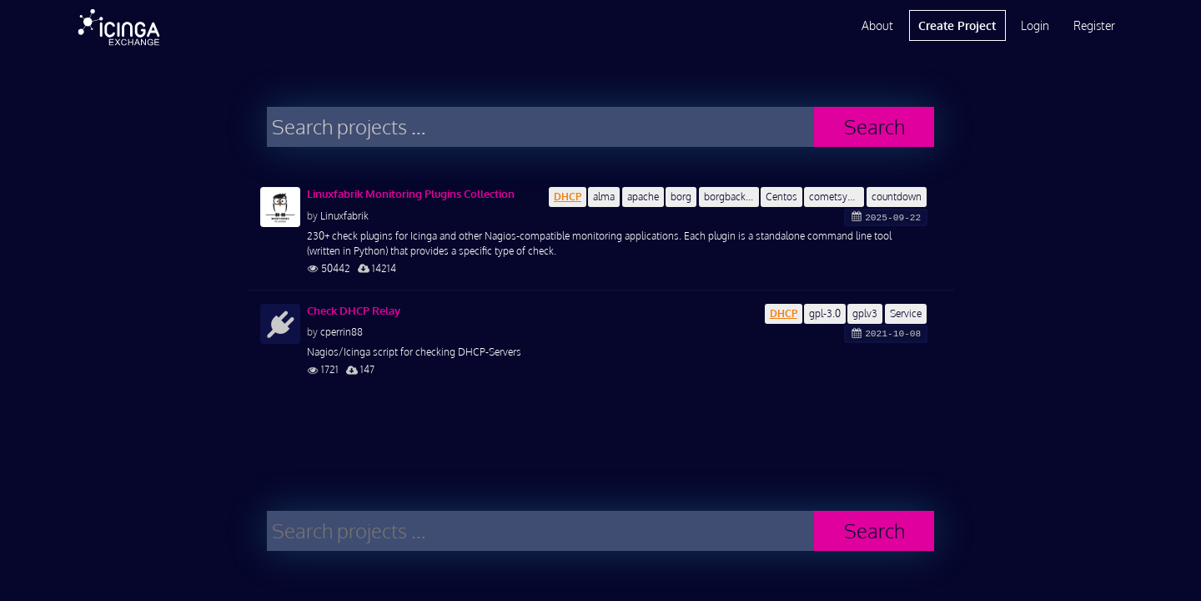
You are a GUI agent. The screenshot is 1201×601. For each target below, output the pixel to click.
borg (681, 196)
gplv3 (864, 313)
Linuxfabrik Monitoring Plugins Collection (411, 193)
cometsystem (836, 196)
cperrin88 (341, 332)
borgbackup (730, 196)
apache (643, 196)
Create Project (957, 25)
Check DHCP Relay (353, 310)
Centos (781, 196)
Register (1094, 25)
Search (874, 126)
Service (906, 313)
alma (604, 196)
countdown (897, 196)
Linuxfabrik (344, 216)
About (877, 25)
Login (1035, 25)
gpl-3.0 (825, 313)
